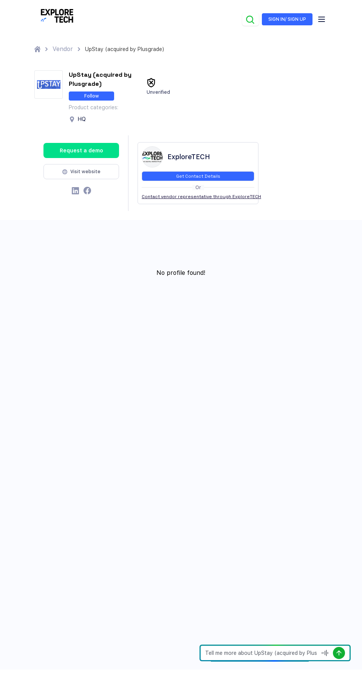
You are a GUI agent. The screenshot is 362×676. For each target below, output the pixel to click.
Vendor (63, 49)
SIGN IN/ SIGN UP (287, 19)
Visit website (81, 171)
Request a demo (81, 150)
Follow (91, 96)
